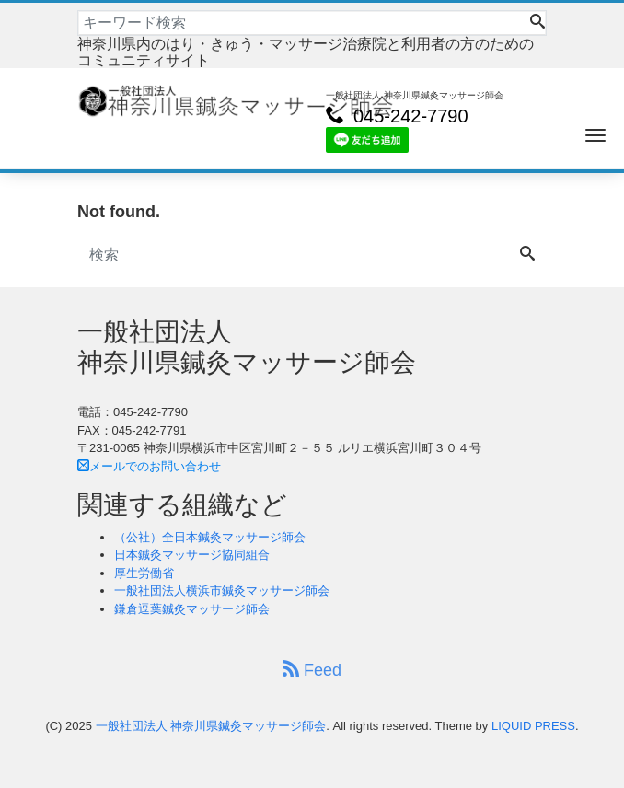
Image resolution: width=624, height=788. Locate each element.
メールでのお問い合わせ (149, 466)
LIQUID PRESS (533, 726)
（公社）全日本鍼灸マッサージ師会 (210, 537)
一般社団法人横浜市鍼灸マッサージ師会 (221, 590)
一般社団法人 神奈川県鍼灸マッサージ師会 (211, 726)
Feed (312, 669)
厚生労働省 (144, 573)
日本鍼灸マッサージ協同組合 (192, 555)
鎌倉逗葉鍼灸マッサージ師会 (192, 609)
